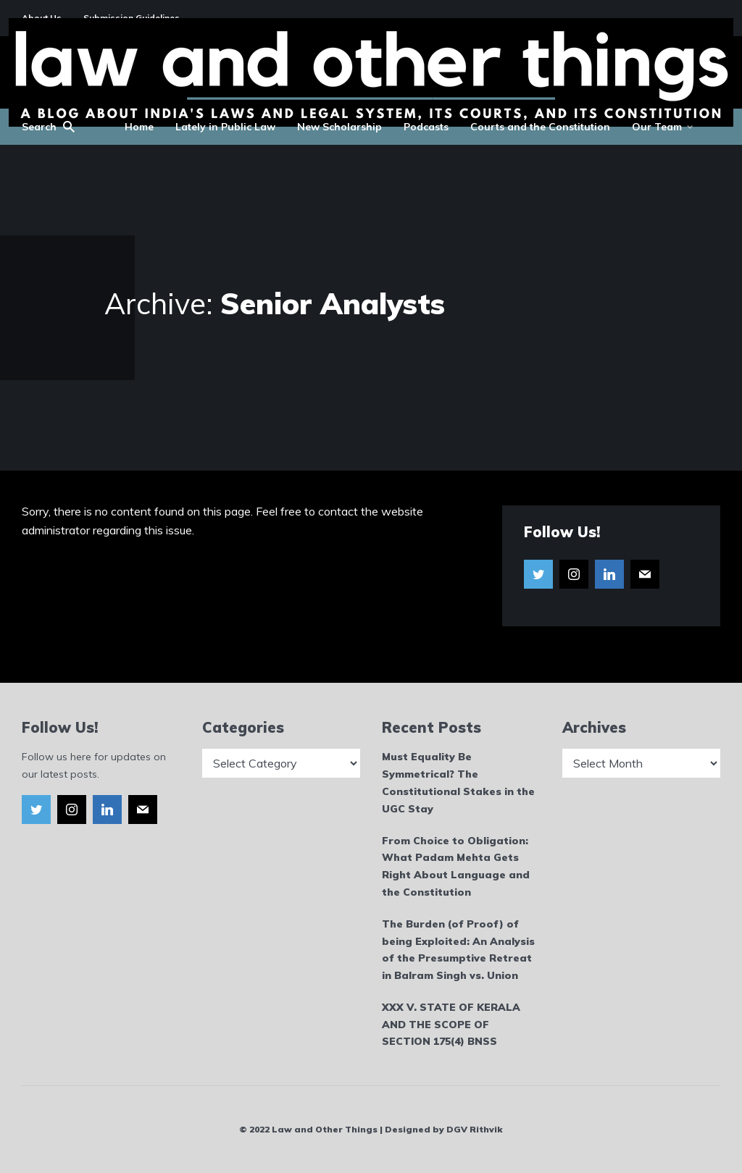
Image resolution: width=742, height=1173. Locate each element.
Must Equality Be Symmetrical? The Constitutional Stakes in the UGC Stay (458, 782)
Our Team (657, 126)
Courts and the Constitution (540, 126)
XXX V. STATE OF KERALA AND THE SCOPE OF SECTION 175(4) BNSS (451, 1024)
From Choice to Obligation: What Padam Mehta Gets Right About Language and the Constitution (456, 866)
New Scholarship (339, 126)
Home (139, 126)
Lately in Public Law (225, 126)
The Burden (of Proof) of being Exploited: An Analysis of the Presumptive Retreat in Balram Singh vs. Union (458, 949)
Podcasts (426, 126)
